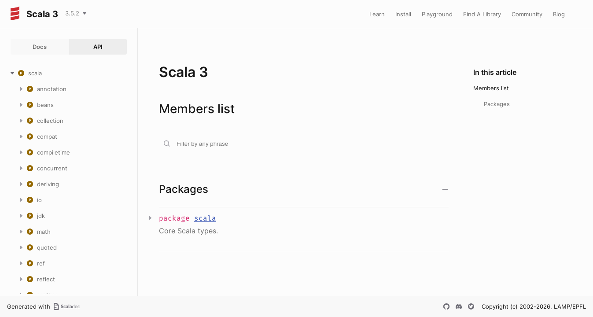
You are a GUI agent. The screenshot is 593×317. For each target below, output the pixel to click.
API (98, 46)
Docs (40, 46)
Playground (437, 14)
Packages (497, 103)
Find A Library (482, 14)
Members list (491, 88)
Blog (559, 14)
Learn (377, 14)
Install (403, 14)
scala (205, 218)
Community (527, 14)
